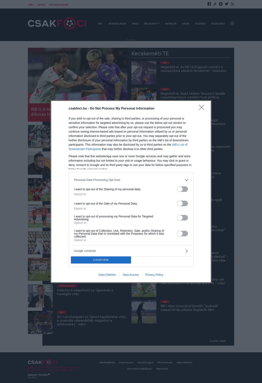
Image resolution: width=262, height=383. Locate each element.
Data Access (131, 274)
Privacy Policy (154, 274)
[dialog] (131, 191)
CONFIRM (101, 259)
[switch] (182, 189)
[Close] (203, 108)
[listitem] (131, 180)
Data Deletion (107, 274)
